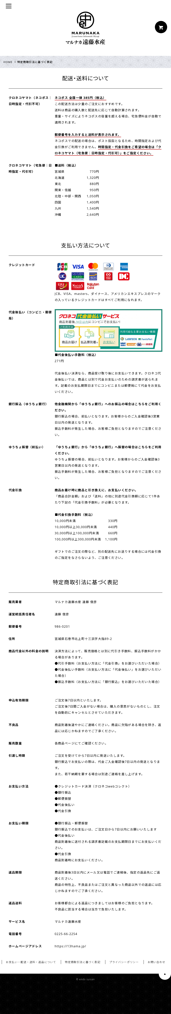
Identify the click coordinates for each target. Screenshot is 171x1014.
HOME (7, 62)
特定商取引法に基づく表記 (82, 962)
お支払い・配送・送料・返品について (31, 962)
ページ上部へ (165, 974)
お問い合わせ (156, 962)
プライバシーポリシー (124, 962)
